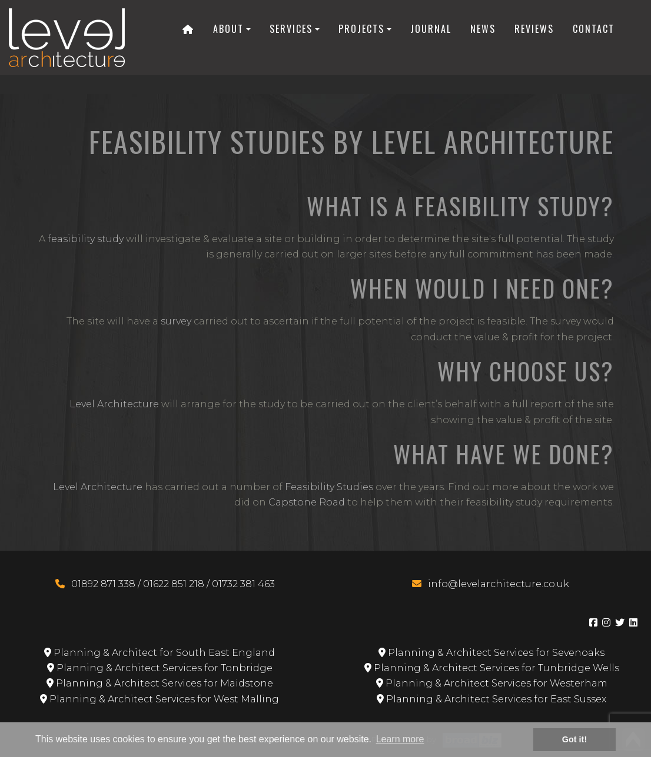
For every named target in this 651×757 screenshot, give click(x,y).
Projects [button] (361, 29)
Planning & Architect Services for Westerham (491, 683)
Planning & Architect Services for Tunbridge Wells (491, 668)
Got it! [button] (574, 739)
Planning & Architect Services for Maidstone (159, 683)
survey (176, 321)
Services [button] (291, 29)
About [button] (228, 29)
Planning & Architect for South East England (159, 652)
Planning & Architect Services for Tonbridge (160, 668)
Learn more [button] (400, 739)
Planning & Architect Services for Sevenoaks (491, 652)
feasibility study (86, 238)
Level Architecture (114, 404)
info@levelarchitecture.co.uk (498, 583)
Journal (430, 29)
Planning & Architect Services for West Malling (159, 699)
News (483, 29)
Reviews (534, 29)
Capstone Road (306, 502)
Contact (594, 29)
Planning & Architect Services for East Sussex (491, 699)
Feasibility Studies (329, 487)
